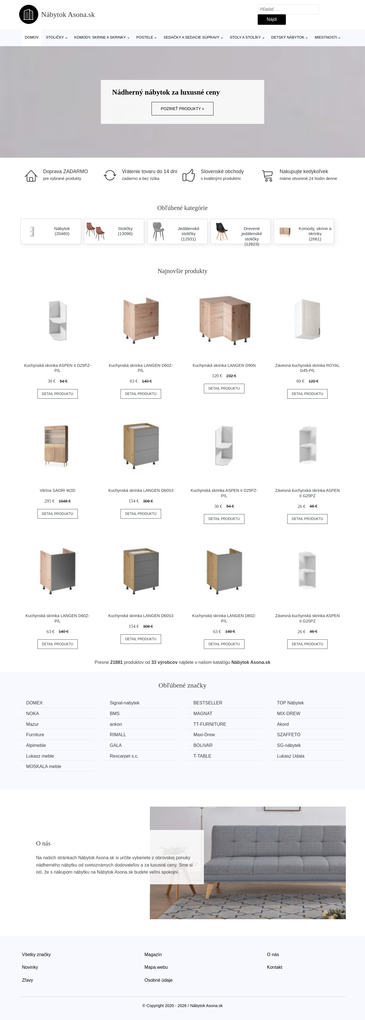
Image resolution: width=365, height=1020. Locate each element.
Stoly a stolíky (245, 37)
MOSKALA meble (43, 766)
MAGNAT (203, 713)
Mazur (32, 724)
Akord (284, 724)
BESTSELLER (208, 702)
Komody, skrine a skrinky (100, 37)
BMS (115, 713)
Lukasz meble (40, 755)
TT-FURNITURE (210, 724)
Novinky (30, 967)
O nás (273, 954)
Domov (32, 37)
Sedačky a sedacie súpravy (191, 37)
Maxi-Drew (204, 734)
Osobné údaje (158, 980)
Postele (144, 37)
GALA (116, 745)
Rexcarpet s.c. (124, 755)
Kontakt (274, 967)
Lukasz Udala (291, 755)
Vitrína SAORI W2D (57, 490)
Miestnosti (326, 37)
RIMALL (118, 734)
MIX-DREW (289, 713)
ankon (116, 724)
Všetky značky (36, 954)
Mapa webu (156, 967)
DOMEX (34, 702)
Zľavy (27, 980)
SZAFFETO (289, 734)
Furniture (35, 734)
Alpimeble (36, 745)
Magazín (153, 954)
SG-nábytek (289, 745)
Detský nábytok (287, 37)
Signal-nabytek (125, 702)
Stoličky (55, 37)
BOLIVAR (203, 745)
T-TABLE (203, 755)
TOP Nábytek (291, 702)
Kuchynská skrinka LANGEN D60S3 (140, 490)
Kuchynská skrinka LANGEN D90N (224, 365)
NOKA (32, 713)
